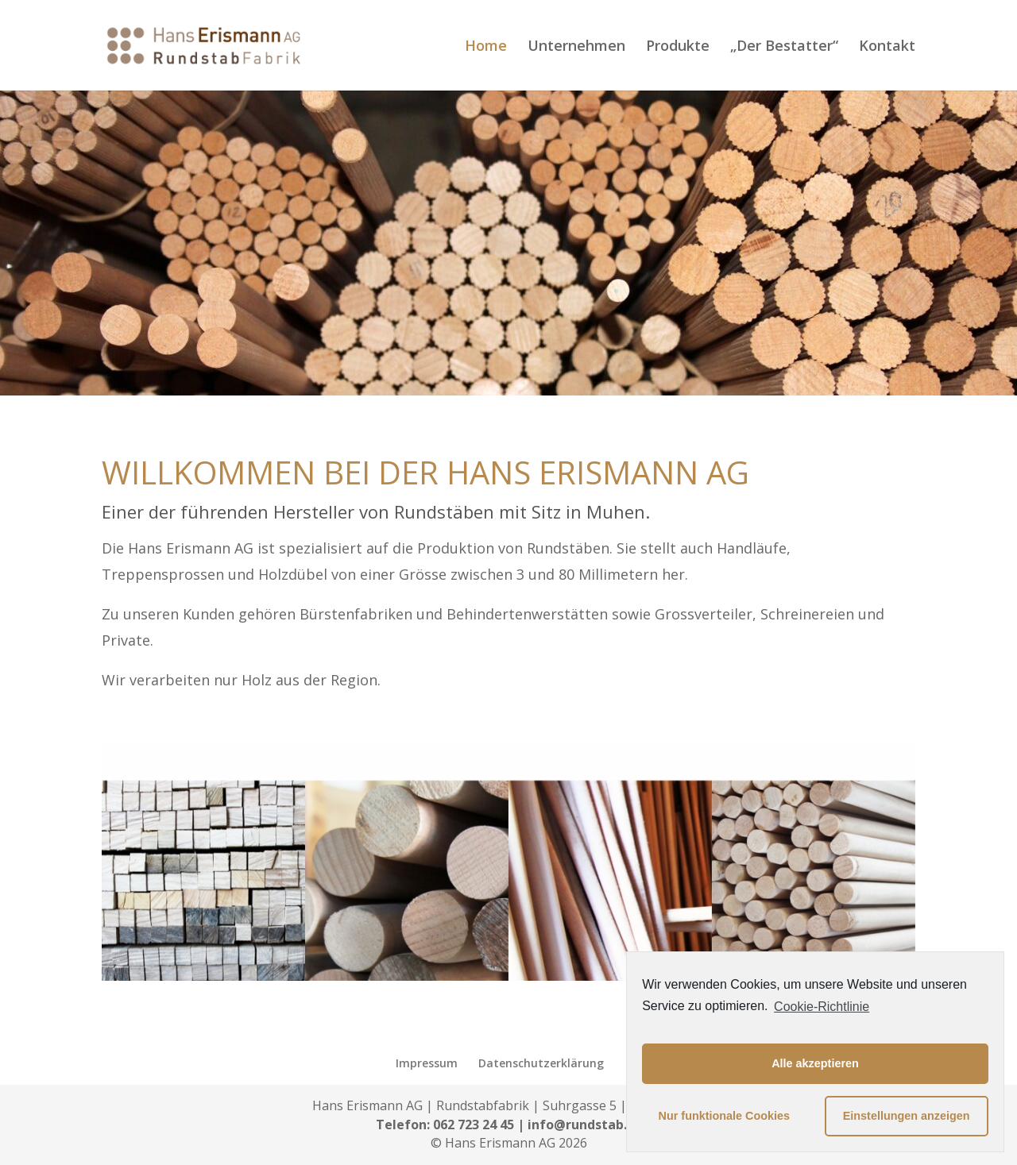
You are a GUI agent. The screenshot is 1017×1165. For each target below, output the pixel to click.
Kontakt (887, 47)
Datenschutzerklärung (541, 1062)
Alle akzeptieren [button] (815, 1063)
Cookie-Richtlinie (821, 1006)
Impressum (427, 1062)
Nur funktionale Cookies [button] (725, 1115)
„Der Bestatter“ (784, 47)
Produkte (678, 47)
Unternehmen (576, 47)
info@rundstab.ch (584, 1124)
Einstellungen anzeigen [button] (906, 1115)
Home (486, 47)
